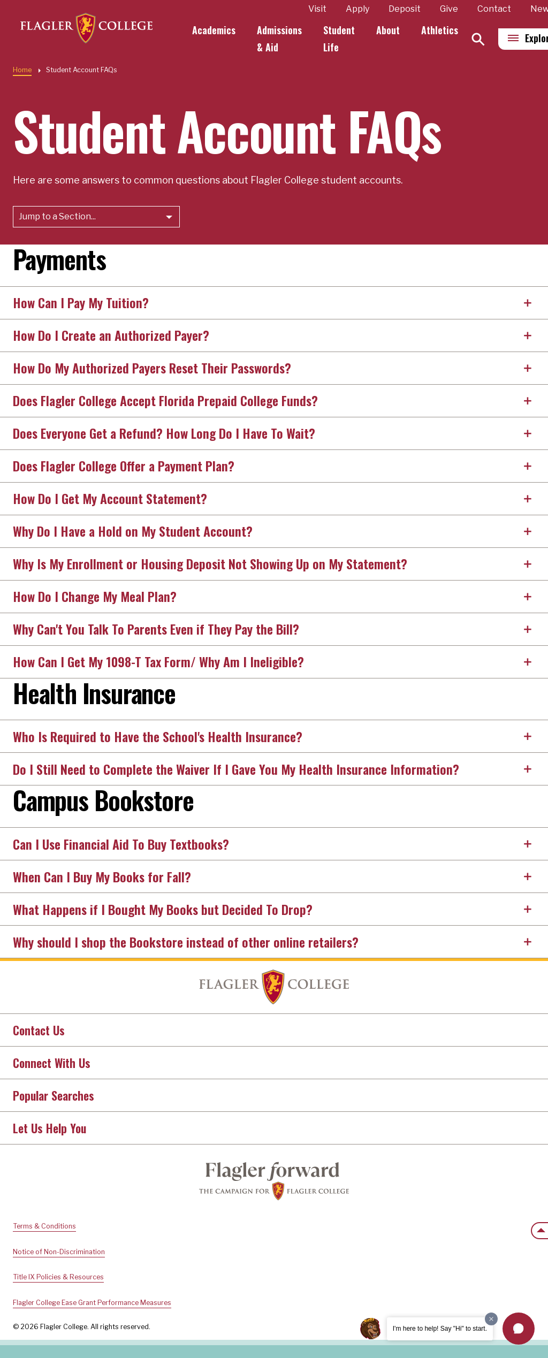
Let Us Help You (49, 1127)
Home (22, 70)
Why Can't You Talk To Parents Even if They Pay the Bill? (156, 628)
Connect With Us (51, 1062)
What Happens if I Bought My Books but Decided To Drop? (163, 909)
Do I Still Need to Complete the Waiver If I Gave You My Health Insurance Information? (236, 769)
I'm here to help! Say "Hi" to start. (440, 1328)
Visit (320, 9)
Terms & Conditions (44, 1226)
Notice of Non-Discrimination (59, 1252)
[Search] (480, 39)
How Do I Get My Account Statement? (110, 498)
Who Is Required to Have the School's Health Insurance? (157, 736)
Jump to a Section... (57, 216)
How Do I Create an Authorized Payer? (111, 335)
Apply (360, 9)
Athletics (442, 30)
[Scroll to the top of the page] (539, 1230)
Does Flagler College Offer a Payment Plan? (123, 465)
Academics (216, 30)
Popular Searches (53, 1095)
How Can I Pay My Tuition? (81, 302)
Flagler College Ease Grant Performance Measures (92, 1303)
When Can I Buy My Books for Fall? (102, 876)
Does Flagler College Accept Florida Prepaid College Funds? (165, 400)
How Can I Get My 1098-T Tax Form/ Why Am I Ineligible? (158, 661)
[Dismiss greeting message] (491, 1319)
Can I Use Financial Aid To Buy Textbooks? (121, 843)
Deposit (407, 9)
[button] (519, 1329)
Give (452, 9)
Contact (497, 9)
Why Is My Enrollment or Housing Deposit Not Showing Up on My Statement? (210, 563)
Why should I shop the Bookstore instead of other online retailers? (186, 941)
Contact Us (39, 1030)
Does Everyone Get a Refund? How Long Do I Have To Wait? (164, 433)
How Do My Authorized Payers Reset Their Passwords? (152, 367)
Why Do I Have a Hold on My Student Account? (133, 530)
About (390, 30)
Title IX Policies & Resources (58, 1277)
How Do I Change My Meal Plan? (95, 596)
